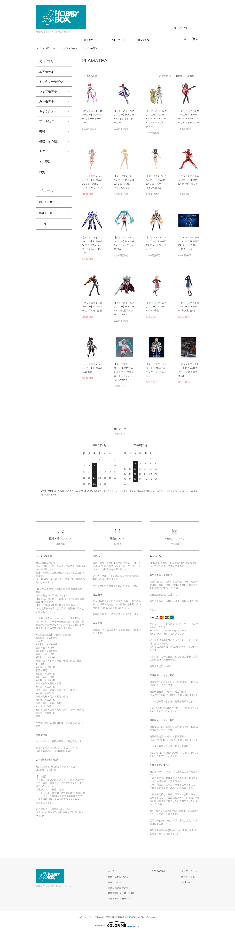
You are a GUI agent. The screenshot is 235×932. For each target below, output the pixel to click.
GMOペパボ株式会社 (128, 917)
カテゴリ (88, 40)
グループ (115, 40)
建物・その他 (48, 141)
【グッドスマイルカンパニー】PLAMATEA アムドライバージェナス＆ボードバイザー (92, 245)
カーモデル (46, 101)
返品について (120, 882)
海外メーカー (48, 214)
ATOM (165, 871)
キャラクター (48, 111)
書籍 (42, 131)
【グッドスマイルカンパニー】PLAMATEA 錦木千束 (156, 307)
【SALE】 (46, 226)
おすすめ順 (165, 76)
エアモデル (46, 71)
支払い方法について (123, 888)
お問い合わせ (190, 882)
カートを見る (190, 876)
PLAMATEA (96, 48)
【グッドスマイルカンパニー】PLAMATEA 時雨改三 (92, 368)
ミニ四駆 (45, 162)
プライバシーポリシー (124, 898)
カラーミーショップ (88, 917)
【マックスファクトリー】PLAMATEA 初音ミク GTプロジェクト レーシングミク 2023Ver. (124, 372)
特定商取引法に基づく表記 (127, 893)
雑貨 (42, 172)
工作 (42, 151)
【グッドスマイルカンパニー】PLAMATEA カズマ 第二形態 (92, 307)
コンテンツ (143, 40)
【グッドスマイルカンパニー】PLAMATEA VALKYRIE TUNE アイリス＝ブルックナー (156, 118)
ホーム (39, 48)
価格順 (179, 76)
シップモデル (48, 91)
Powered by (117, 924)
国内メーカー (52, 48)
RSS (158, 871)
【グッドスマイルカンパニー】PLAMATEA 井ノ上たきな (188, 307)
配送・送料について (123, 876)
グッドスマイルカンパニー (74, 48)
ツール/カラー (48, 121)
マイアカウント (182, 28)
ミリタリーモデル (51, 81)
